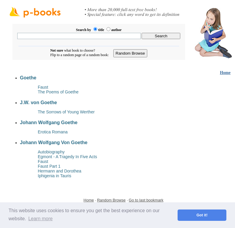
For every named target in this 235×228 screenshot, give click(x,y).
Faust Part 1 (49, 166)
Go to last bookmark (146, 200)
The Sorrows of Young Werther (66, 112)
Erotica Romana (53, 132)
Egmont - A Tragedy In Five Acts (67, 156)
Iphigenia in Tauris (54, 175)
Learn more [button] (40, 218)
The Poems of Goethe (58, 92)
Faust (43, 87)
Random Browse (111, 200)
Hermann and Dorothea (59, 171)
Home (225, 72)
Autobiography (51, 152)
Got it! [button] (202, 215)
